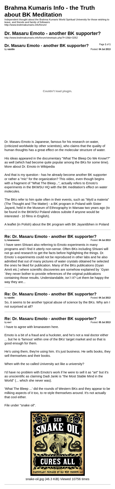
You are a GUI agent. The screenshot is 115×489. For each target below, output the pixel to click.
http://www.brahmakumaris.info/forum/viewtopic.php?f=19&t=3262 (41, 37)
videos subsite (61, 212)
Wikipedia (48, 166)
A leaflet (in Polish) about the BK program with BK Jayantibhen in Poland (56, 224)
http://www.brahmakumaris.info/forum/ (25, 24)
